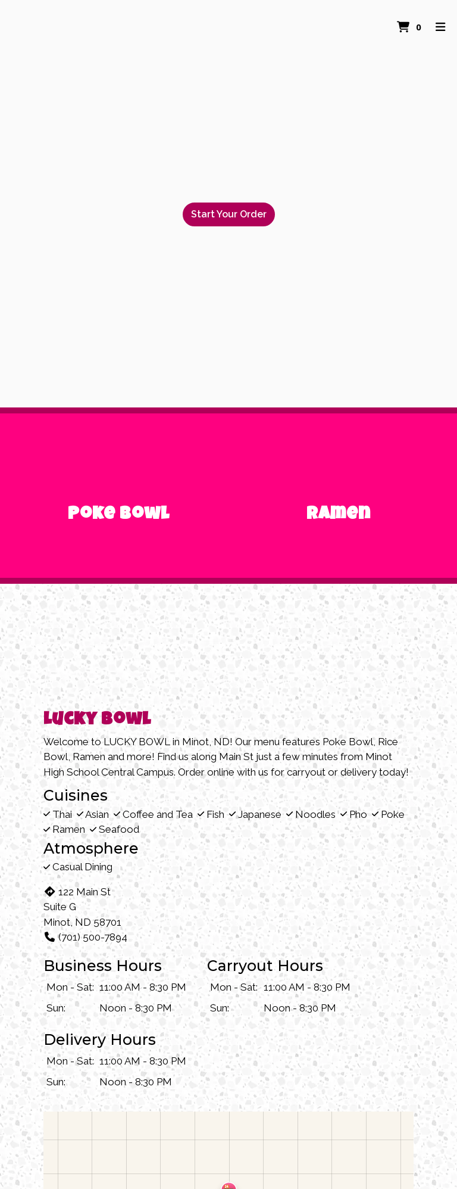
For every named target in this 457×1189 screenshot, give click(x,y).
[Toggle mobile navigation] (440, 27)
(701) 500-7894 (85, 937)
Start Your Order (229, 214)
